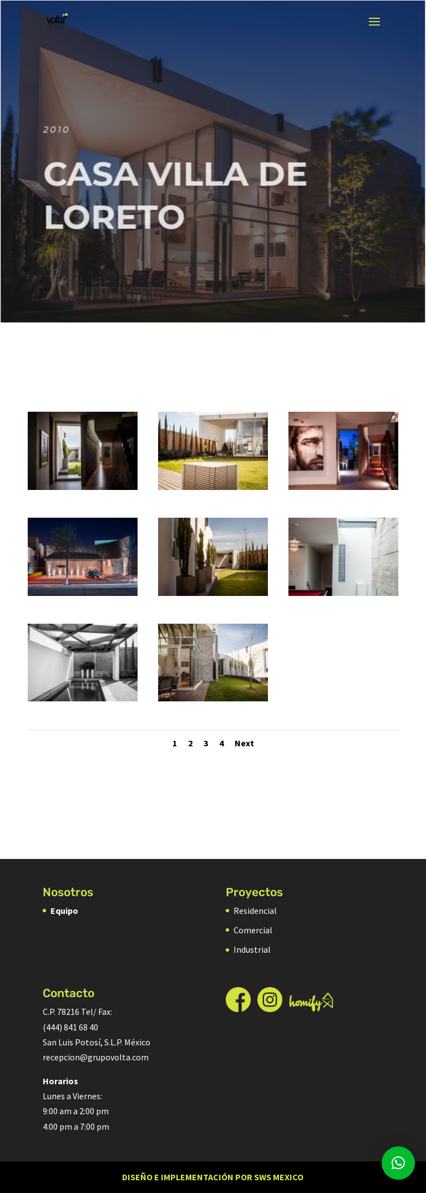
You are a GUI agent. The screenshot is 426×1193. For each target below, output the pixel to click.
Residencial (255, 910)
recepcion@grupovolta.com (96, 1057)
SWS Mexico (278, 1176)
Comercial (253, 930)
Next (244, 743)
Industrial (252, 949)
